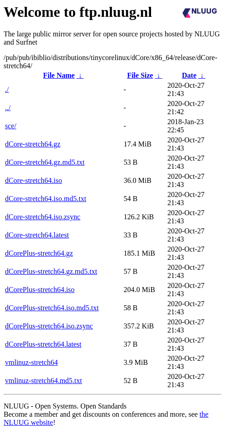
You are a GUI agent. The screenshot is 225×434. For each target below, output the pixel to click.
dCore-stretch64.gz (32, 144)
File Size (140, 75)
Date (189, 75)
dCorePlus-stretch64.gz (39, 253)
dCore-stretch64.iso (33, 180)
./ (7, 89)
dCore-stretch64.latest (37, 235)
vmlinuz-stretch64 (31, 362)
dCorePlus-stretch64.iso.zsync (49, 326)
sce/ (10, 126)
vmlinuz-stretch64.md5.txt (43, 380)
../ (7, 107)
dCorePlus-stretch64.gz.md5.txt (51, 271)
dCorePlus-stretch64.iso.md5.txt (52, 308)
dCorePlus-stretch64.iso (39, 289)
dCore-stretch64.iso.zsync (42, 217)
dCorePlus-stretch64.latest (43, 344)
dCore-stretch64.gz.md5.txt (45, 162)
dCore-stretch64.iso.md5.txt (45, 198)
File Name (59, 75)
